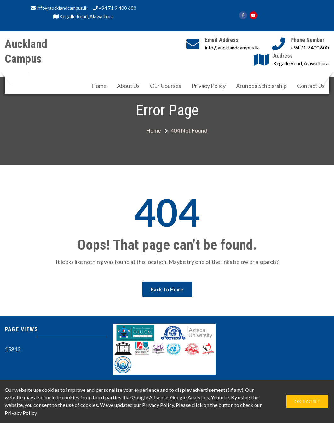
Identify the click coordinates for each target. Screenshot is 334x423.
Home (99, 85)
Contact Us (311, 85)
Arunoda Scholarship (261, 85)
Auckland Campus (26, 52)
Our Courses (165, 85)
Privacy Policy (209, 85)
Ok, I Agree (307, 401)
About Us (128, 85)
